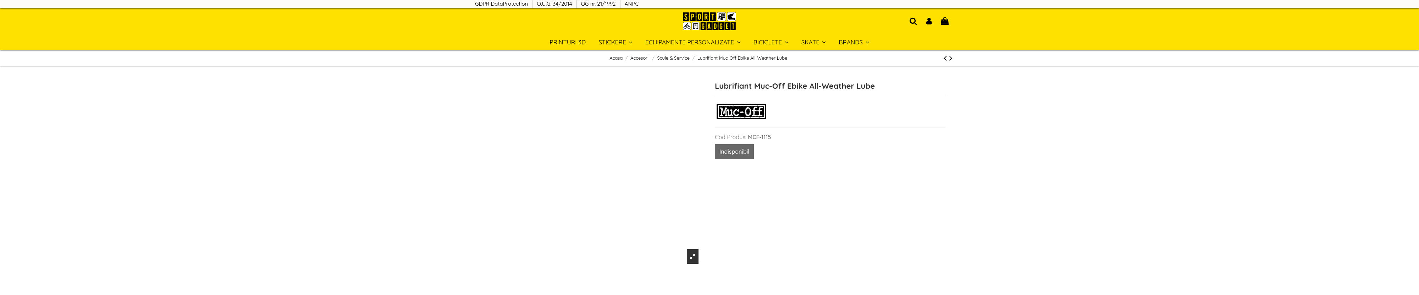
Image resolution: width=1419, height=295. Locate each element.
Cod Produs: (730, 137)
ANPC (632, 3)
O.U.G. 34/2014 (555, 3)
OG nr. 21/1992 (599, 3)
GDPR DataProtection (502, 3)
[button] (854, 42)
